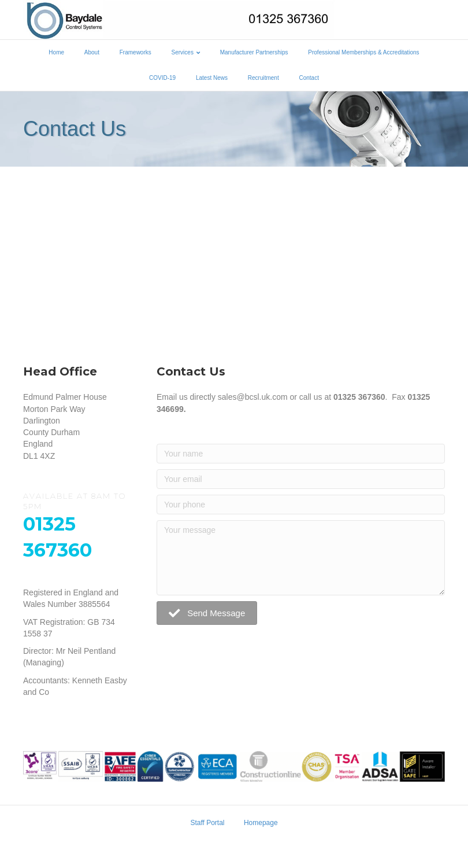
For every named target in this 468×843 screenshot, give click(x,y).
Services (183, 52)
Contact (308, 78)
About (91, 52)
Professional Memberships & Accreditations (363, 52)
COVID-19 (162, 78)
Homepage (261, 823)
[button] (207, 613)
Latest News (212, 78)
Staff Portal (207, 823)
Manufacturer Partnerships (254, 52)
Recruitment (263, 78)
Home (56, 52)
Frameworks (135, 52)
